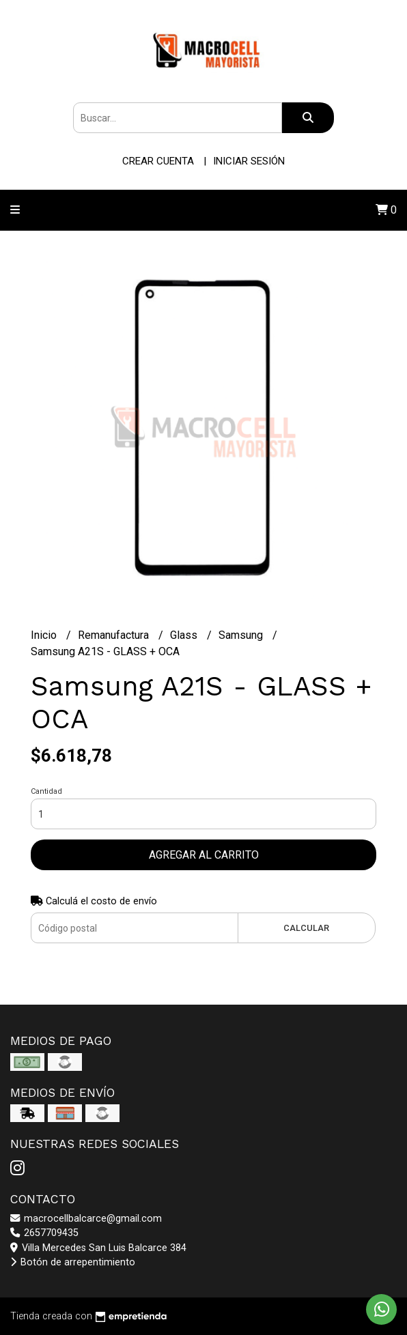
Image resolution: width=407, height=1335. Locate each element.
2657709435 (44, 1233)
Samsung (242, 635)
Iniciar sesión (249, 161)
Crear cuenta (158, 161)
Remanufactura (115, 635)
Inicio (45, 635)
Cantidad (46, 791)
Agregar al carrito (204, 854)
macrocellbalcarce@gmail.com (86, 1218)
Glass (185, 635)
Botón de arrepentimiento (72, 1262)
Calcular (306, 928)
